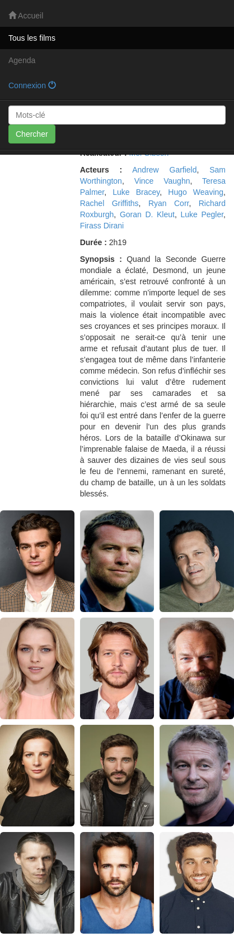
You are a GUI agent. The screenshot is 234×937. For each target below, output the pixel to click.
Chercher (32, 134)
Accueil (25, 15)
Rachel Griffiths (109, 203)
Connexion (32, 85)
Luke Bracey (136, 192)
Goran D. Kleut (147, 214)
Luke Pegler (201, 214)
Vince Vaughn (162, 180)
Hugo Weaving (195, 192)
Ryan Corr (168, 203)
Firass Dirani (102, 225)
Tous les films (31, 38)
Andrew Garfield (164, 169)
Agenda (21, 60)
